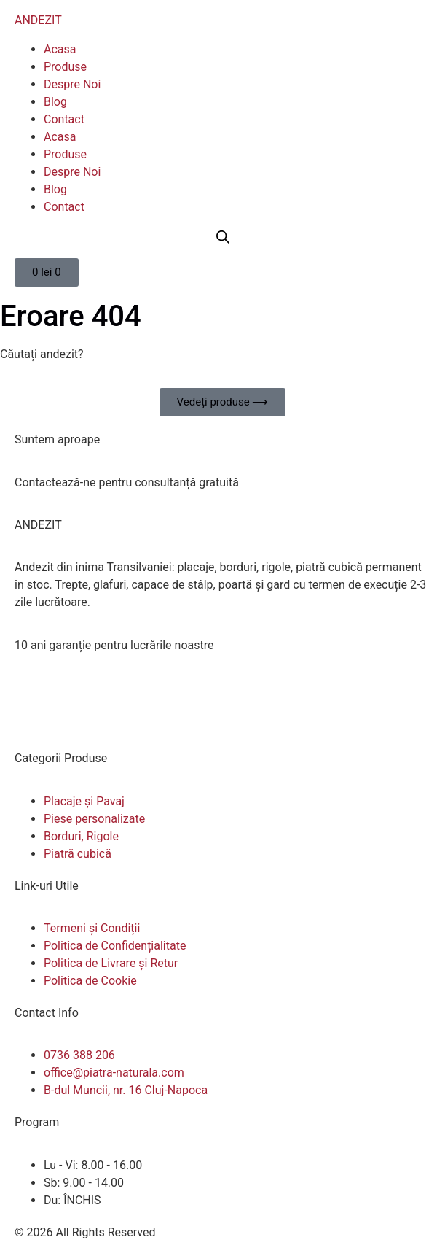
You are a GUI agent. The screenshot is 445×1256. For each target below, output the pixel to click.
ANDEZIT (38, 20)
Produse (65, 67)
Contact (64, 119)
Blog (55, 102)
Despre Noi (72, 84)
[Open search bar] (223, 237)
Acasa (60, 49)
